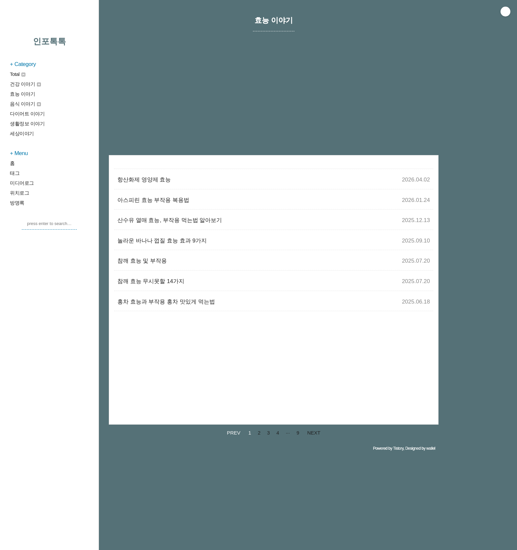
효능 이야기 (22, 94)
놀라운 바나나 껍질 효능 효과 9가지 (162, 241)
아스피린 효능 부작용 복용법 (153, 200)
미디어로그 (22, 183)
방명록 (17, 203)
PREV (233, 433)
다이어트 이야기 (27, 113)
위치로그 (19, 193)
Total (17, 74)
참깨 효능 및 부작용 (142, 261)
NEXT (313, 433)
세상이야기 (22, 133)
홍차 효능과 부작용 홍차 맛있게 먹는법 (166, 302)
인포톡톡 (49, 41)
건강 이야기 (25, 84)
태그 (14, 173)
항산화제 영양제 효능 (144, 180)
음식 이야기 (25, 104)
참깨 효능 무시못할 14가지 (150, 281)
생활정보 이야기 (27, 123)
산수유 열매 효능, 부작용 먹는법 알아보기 (169, 220)
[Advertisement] (274, 100)
